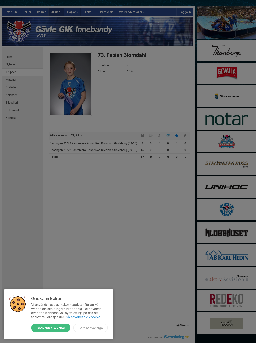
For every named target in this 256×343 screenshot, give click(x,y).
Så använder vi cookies (83, 317)
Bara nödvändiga (91, 328)
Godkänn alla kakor (51, 328)
